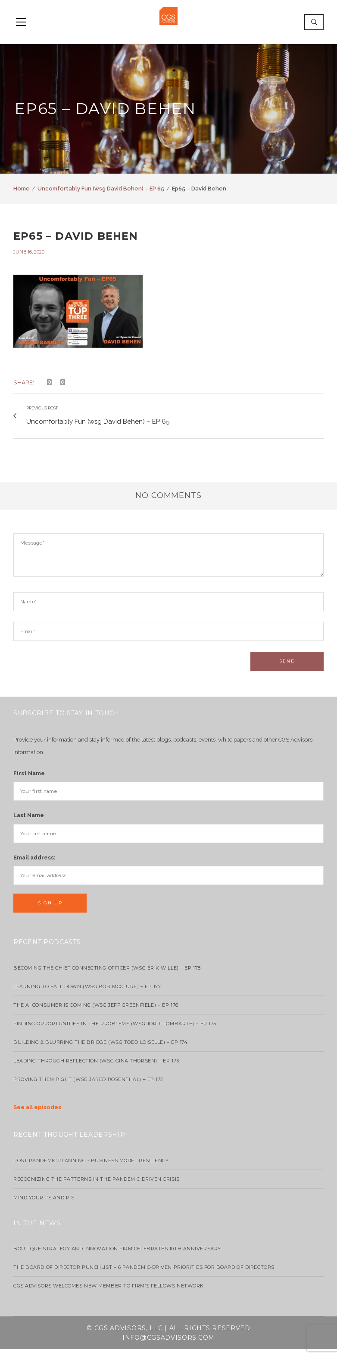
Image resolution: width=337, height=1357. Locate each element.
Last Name (28, 823)
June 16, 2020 (28, 252)
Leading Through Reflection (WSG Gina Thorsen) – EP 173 (96, 1069)
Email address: (34, 865)
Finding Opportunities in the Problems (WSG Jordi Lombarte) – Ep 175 (114, 1032)
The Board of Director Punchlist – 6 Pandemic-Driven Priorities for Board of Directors (144, 1275)
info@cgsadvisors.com (168, 1346)
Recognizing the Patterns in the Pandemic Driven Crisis (96, 1187)
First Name (29, 781)
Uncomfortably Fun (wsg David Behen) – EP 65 (100, 188)
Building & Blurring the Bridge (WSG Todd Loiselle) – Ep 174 (100, 1050)
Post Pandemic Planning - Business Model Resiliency (91, 1168)
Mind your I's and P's (44, 1205)
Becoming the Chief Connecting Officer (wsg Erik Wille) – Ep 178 (107, 976)
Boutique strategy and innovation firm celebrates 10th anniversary (117, 1257)
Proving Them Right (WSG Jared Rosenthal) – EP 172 (88, 1087)
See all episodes (37, 1115)
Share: (23, 382)
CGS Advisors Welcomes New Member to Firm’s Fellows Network (108, 1294)
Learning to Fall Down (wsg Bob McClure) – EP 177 (87, 995)
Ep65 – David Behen (75, 236)
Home (21, 188)
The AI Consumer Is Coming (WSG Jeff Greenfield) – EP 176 (95, 1013)
